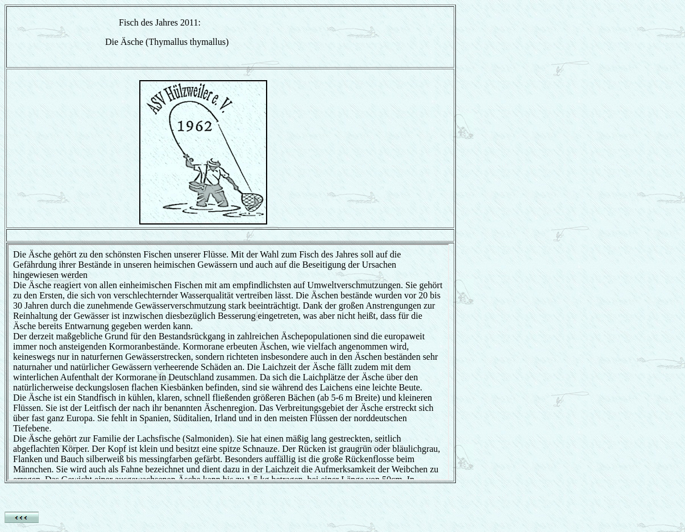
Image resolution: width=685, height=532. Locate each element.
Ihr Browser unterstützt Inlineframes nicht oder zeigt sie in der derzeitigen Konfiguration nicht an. (228, 362)
